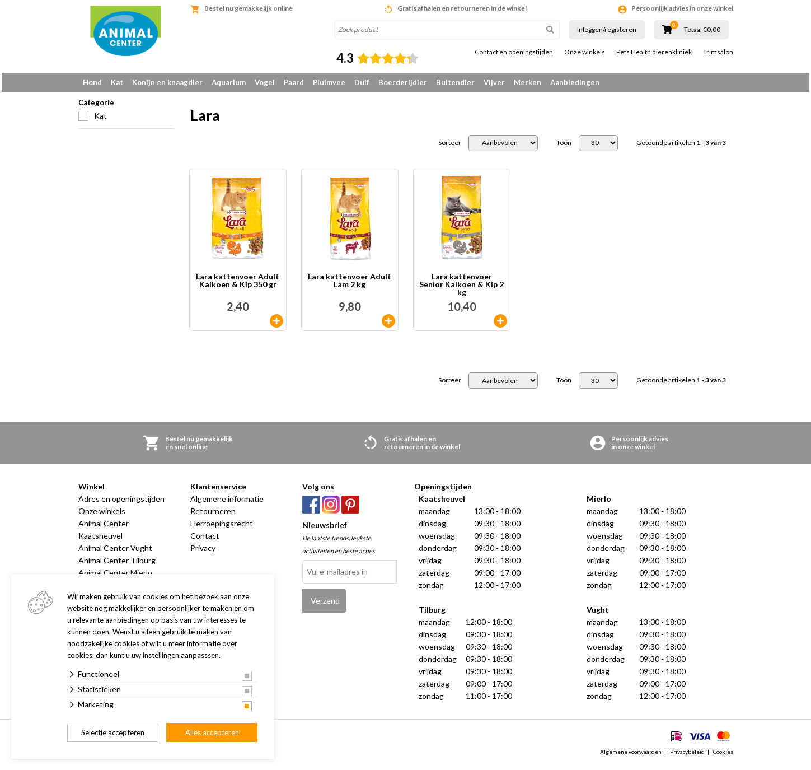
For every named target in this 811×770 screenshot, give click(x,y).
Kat (117, 82)
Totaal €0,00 (702, 29)
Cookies (723, 755)
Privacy (202, 552)
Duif (361, 82)
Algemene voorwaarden (631, 755)
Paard (294, 82)
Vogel (265, 82)
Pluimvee (329, 82)
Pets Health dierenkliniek (654, 52)
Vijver (494, 82)
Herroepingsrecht (221, 527)
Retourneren (213, 515)
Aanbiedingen (574, 82)
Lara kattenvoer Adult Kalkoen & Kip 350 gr (237, 285)
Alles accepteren (212, 732)
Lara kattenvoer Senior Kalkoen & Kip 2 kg (461, 288)
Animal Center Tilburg (117, 564)
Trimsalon (718, 52)
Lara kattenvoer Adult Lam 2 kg (349, 285)
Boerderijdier (402, 82)
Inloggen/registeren (606, 29)
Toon (563, 146)
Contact (204, 539)
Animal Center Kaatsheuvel (103, 533)
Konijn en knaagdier (167, 82)
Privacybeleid (687, 755)
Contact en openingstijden (514, 52)
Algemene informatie (227, 502)
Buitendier (455, 82)
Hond (92, 82)
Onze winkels (584, 52)
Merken (527, 82)
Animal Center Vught (115, 552)
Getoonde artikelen (681, 146)
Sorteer (449, 146)
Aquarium (229, 82)
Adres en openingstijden (121, 502)
